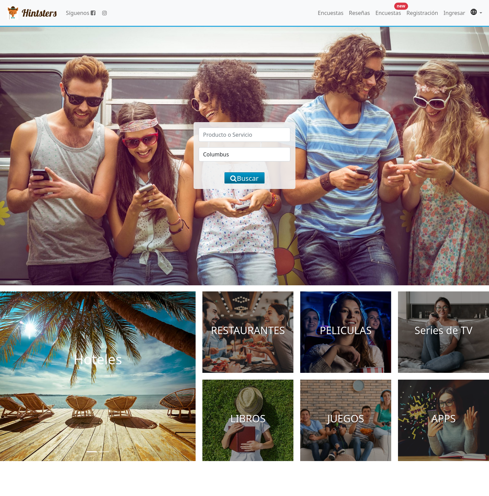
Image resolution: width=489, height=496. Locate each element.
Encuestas (330, 13)
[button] (476, 13)
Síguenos (80, 13)
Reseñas (359, 13)
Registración (422, 13)
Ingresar (454, 13)
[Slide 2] (104, 452)
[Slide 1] (92, 452)
